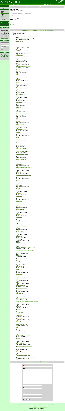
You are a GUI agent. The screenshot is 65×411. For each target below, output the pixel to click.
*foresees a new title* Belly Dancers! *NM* (24, 66)
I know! (18, 82)
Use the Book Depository (5, 56)
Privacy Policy (35, 407)
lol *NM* (18, 180)
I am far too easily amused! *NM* (22, 148)
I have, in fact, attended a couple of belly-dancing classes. (25, 247)
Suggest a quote (6, 38)
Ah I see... (18, 99)
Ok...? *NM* (19, 338)
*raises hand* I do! (19, 239)
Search (38, 6)
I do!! (17, 279)
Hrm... (18, 269)
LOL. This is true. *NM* (20, 209)
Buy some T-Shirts (4, 54)
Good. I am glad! (19, 217)
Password (2, 44)
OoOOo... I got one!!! (20, 124)
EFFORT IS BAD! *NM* (20, 164)
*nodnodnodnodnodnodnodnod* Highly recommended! (26, 357)
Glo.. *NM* (18, 71)
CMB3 (2, 13)
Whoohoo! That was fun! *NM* (22, 288)
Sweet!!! (18, 132)
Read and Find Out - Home (16, 2)
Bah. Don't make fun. (20, 266)
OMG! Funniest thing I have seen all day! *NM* (24, 346)
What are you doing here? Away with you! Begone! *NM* (25, 38)
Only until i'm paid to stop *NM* (22, 258)
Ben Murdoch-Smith (37, 404)
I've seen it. (19, 315)
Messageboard (3, 8)
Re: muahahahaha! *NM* (21, 285)
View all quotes (2, 38)
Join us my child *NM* (20, 343)
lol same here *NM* (20, 156)
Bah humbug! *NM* (20, 293)
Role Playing (3, 18)
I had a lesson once (19, 252)
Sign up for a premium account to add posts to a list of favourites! (42, 30)
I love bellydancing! (19, 255)
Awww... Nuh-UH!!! (20, 41)
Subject (24, 365)
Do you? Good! (19, 196)
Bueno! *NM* (19, 107)
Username (24, 393)
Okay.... (19, 50)
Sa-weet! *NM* (19, 185)
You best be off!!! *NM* (20, 177)
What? (18, 91)
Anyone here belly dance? (17, 32)
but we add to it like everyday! (22, 145)
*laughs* (18, 214)
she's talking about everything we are (23, 84)
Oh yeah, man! (19, 201)
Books (2, 15)
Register (2, 49)
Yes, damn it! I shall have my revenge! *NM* (24, 175)
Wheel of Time (3, 16)
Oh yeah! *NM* (19, 102)
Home (2, 7)
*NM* (18, 63)
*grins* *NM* (19, 206)
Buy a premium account (4, 53)
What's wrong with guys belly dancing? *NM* (23, 52)
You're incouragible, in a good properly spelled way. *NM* (25, 250)
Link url (24, 387)
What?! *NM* (19, 303)
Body (24, 368)
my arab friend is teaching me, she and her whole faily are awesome (27, 301)
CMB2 (2, 12)
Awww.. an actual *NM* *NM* (21, 159)
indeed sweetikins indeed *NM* (22, 298)
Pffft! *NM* (18, 121)
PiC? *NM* (18, 79)
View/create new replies (26, 30)
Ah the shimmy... (19, 274)
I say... (18, 137)
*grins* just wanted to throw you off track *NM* (24, 167)
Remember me (4, 46)
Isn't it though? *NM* (20, 115)
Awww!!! (18, 290)
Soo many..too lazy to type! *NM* (22, 154)
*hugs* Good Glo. (20, 55)
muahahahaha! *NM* (20, 231)
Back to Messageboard (30, 6)
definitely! (18, 104)
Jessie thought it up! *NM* (21, 129)
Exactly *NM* (19, 321)
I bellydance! (18, 242)
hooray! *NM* (19, 193)
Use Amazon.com (4, 57)
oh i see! (18, 188)
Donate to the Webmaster (5, 55)
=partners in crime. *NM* (21, 94)
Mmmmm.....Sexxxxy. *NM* (21, 324)
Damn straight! (19, 134)
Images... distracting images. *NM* (23, 355)
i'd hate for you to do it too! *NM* (23, 151)
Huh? (18, 74)
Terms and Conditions (43, 407)
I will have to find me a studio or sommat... (24, 335)
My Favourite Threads (44, 6)
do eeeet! (12, 24)
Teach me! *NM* (18, 306)
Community (3, 19)
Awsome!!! (19, 309)
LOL (17, 327)
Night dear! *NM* (19, 236)
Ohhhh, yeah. (20, 312)
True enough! (19, 172)
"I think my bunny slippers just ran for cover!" (24, 198)
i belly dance (18, 348)
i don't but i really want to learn (21, 60)
